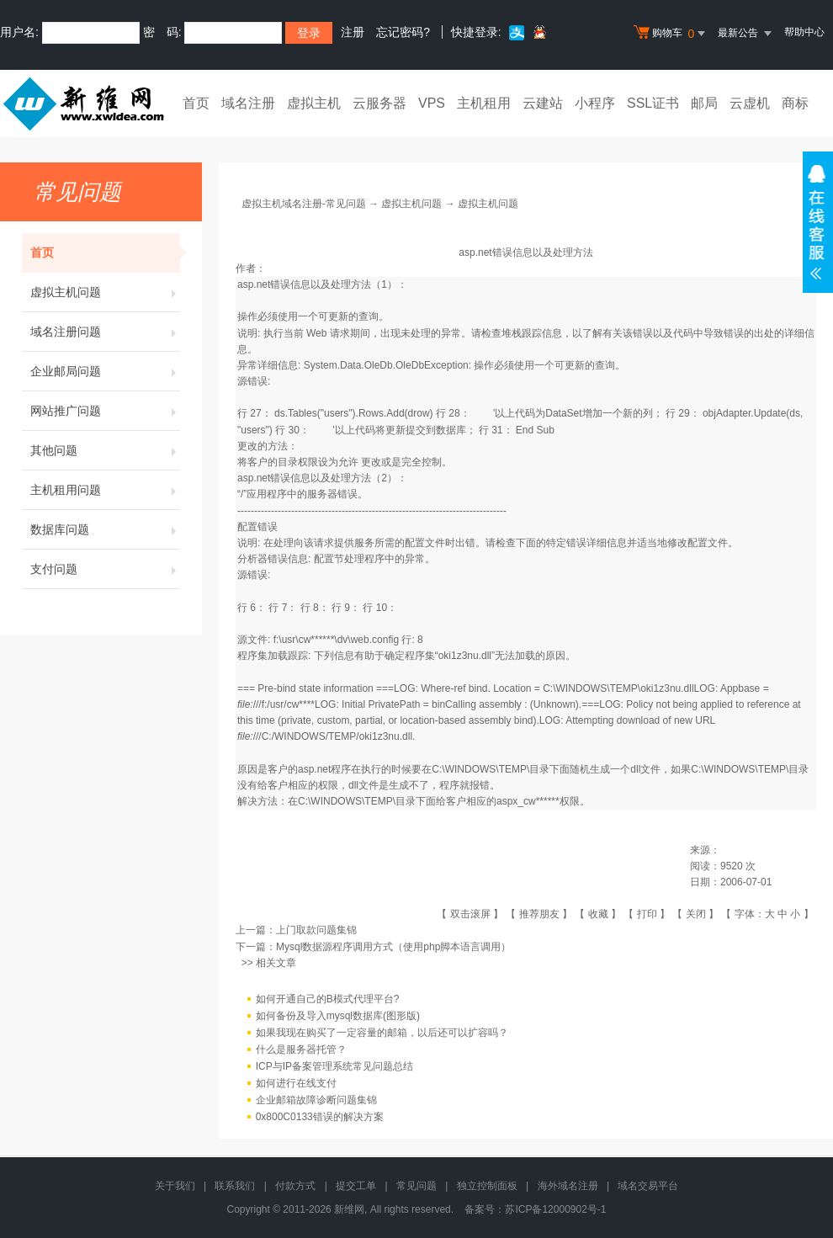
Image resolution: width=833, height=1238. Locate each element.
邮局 (704, 103)
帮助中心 (804, 32)
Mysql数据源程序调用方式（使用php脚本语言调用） (393, 947)
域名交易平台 (648, 1186)
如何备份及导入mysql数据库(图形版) (338, 1016)
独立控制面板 (487, 1186)
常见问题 (416, 1186)
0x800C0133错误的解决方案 (320, 1117)
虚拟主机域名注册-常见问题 (303, 204)
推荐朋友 (539, 914)
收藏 (598, 914)
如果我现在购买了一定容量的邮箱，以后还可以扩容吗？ (382, 1033)
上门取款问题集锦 (316, 930)
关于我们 (175, 1186)
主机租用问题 (105, 490)
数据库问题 (105, 529)
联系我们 (235, 1186)
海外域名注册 (568, 1186)
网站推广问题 (105, 410)
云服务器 (379, 103)
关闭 (696, 914)
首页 (196, 103)
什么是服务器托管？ (301, 1049)
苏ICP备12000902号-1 (555, 1209)
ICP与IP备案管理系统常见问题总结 (334, 1066)
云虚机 (750, 103)
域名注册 (248, 103)
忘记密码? (403, 32)
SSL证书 (653, 103)
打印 (647, 914)
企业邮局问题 (105, 371)
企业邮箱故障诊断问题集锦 (316, 1100)
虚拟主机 (314, 103)
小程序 (595, 103)
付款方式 (295, 1186)
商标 (795, 103)
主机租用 (484, 103)
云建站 (543, 103)
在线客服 (818, 222)
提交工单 (356, 1186)
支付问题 (105, 569)
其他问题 (105, 450)
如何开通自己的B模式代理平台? (328, 999)
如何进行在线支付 (296, 1083)
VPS (431, 103)
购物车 (671, 33)
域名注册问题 (105, 331)
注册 (352, 32)
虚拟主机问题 (105, 292)
